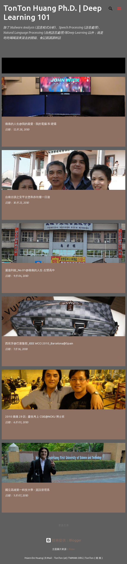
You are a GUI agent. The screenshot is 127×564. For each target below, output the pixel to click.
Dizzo (72, 549)
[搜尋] (110, 8)
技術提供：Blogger (63, 540)
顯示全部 (10, 68)
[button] (119, 138)
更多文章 (63, 525)
